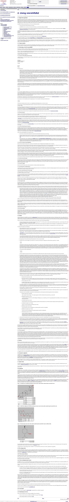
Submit (22, 7)
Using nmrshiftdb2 (3, 10)
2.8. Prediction (20, 368)
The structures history (7, 34)
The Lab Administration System (9, 35)
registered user (34, 217)
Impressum (2, 5)
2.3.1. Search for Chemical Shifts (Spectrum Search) (25, 55)
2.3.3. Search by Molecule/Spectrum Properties (24, 126)
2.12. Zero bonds (21, 488)
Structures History (40, 37)
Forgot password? (63, 3)
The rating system (6, 33)
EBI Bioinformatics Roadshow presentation (7, 20)
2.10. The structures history (23, 453)
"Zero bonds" (20, 118)
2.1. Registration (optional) (22, 17)
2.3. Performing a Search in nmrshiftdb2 (25, 47)
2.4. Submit (20, 215)
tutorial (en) (23, 364)
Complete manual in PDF (4, 40)
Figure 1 (29, 380)
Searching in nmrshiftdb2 (7, 28)
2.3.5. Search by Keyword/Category (22, 158)
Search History (32, 37)
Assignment (18, 7)
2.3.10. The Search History (21, 208)
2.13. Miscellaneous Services (23, 491)
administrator (44, 36)
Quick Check (11, 7)
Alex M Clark (29, 490)
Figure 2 (33, 380)
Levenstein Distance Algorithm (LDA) (45, 138)
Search (4, 7)
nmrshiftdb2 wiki (32, 486)
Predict (15, 7)
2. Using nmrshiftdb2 (28, 13)
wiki (33, 496)
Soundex (34, 138)
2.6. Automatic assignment (22, 352)
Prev (18, 9)
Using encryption (6, 27)
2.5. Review (20, 340)
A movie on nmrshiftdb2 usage (5, 19)
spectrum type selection (54, 110)
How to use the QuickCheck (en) (5, 13)
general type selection (55, 96)
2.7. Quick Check (21, 361)
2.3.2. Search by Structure (21, 112)
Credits (2, 38)
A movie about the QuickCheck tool (5, 21)
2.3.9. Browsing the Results (21, 180)
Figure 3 (55, 380)
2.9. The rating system (22, 448)
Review (25, 7)
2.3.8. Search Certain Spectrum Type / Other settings (25, 170)
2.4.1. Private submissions (21, 330)
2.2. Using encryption (21, 43)
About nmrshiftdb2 (4, 24)
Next (68, 9)
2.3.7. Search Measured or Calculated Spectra (24, 166)
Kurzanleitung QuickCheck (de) (5, 15)
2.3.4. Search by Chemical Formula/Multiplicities (24, 142)
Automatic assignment (7, 31)
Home (1, 7)
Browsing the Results (32, 108)
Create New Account (63, 0)
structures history (53, 233)
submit (65, 344)
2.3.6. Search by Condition (21, 163)
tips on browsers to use (41, 5)
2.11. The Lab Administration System (24, 460)
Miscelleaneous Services (7, 36)
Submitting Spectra (27, 355)
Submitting (5, 29)
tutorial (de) (27, 364)
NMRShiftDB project (33, 501)
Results (7, 7)
